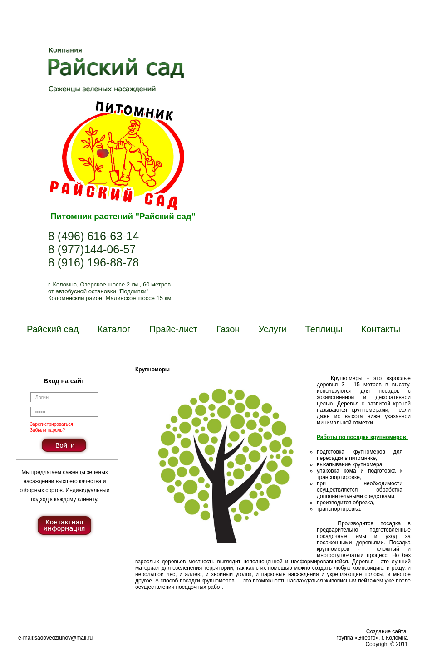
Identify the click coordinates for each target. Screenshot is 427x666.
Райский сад (53, 329)
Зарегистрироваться (51, 424)
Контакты (380, 329)
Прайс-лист (173, 329)
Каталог (114, 329)
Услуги (273, 329)
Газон (228, 329)
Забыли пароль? (47, 430)
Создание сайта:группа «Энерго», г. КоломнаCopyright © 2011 (372, 637)
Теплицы (324, 329)
